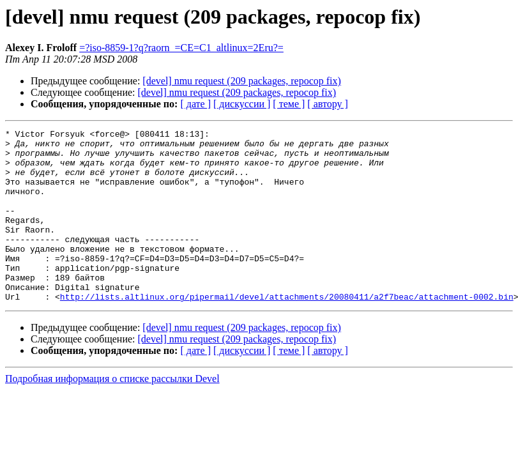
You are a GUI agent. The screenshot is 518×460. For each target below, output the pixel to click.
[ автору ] (327, 103)
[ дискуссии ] (241, 103)
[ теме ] (289, 103)
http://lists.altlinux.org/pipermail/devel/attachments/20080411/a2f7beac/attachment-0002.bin (287, 331)
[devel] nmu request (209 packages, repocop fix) (241, 80)
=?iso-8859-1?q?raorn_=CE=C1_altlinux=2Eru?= (181, 47)
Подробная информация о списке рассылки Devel (112, 413)
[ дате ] (195, 103)
